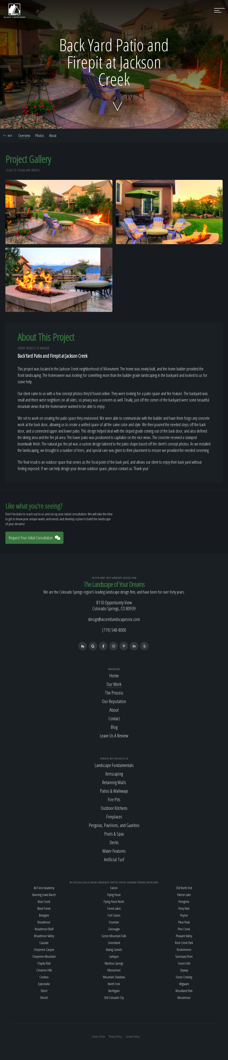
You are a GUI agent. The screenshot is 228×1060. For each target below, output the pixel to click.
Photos (39, 135)
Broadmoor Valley (44, 936)
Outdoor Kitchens (114, 808)
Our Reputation (114, 701)
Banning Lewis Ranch (44, 894)
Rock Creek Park (184, 942)
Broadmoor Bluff (44, 929)
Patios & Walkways (114, 791)
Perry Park (183, 908)
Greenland (114, 942)
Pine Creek (184, 929)
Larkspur (114, 956)
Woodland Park (184, 990)
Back (7, 135)
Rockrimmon (184, 949)
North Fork (114, 984)
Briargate (44, 915)
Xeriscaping (114, 773)
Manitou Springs (114, 963)
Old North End (184, 888)
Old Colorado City (114, 997)
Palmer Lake (184, 894)
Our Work (114, 684)
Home (114, 675)
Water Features (114, 851)
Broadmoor (44, 922)
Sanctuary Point (184, 956)
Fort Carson (114, 915)
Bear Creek (44, 901)
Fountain (114, 922)
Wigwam (184, 984)
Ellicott (44, 997)
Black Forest (44, 908)
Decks (114, 842)
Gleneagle (114, 929)
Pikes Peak (184, 922)
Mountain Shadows (114, 977)
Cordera (43, 977)
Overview (24, 135)
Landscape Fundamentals (114, 765)
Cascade (43, 942)
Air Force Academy (44, 888)
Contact (114, 718)
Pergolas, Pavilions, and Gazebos (114, 825)
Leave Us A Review (114, 735)
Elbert (44, 990)
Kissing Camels (114, 949)
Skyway (184, 970)
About (52, 135)
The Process (114, 692)
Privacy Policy (115, 1036)
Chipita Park (44, 963)
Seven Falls (184, 963)
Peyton (184, 915)
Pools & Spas (114, 833)
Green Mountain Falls (114, 936)
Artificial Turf (114, 859)
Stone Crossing (184, 977)
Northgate (114, 990)
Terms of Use (98, 1036)
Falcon (114, 888)
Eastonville (44, 984)
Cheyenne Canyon (44, 949)
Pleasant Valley (184, 936)
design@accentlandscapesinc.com (114, 619)
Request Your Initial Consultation (34, 538)
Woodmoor (183, 997)
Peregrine (183, 901)
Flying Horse (114, 894)
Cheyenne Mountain (44, 956)
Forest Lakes (114, 908)
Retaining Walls (114, 782)
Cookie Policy (132, 1036)
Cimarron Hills (44, 970)
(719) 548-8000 (114, 629)
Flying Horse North (114, 901)
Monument (114, 970)
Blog (114, 727)
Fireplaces (114, 816)
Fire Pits (114, 799)
